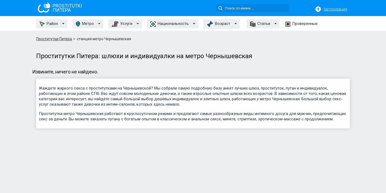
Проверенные (301, 23)
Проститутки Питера (54, 39)
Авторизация (335, 9)
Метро (85, 24)
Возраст (218, 24)
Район (49, 24)
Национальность (169, 24)
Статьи (260, 24)
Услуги (122, 24)
